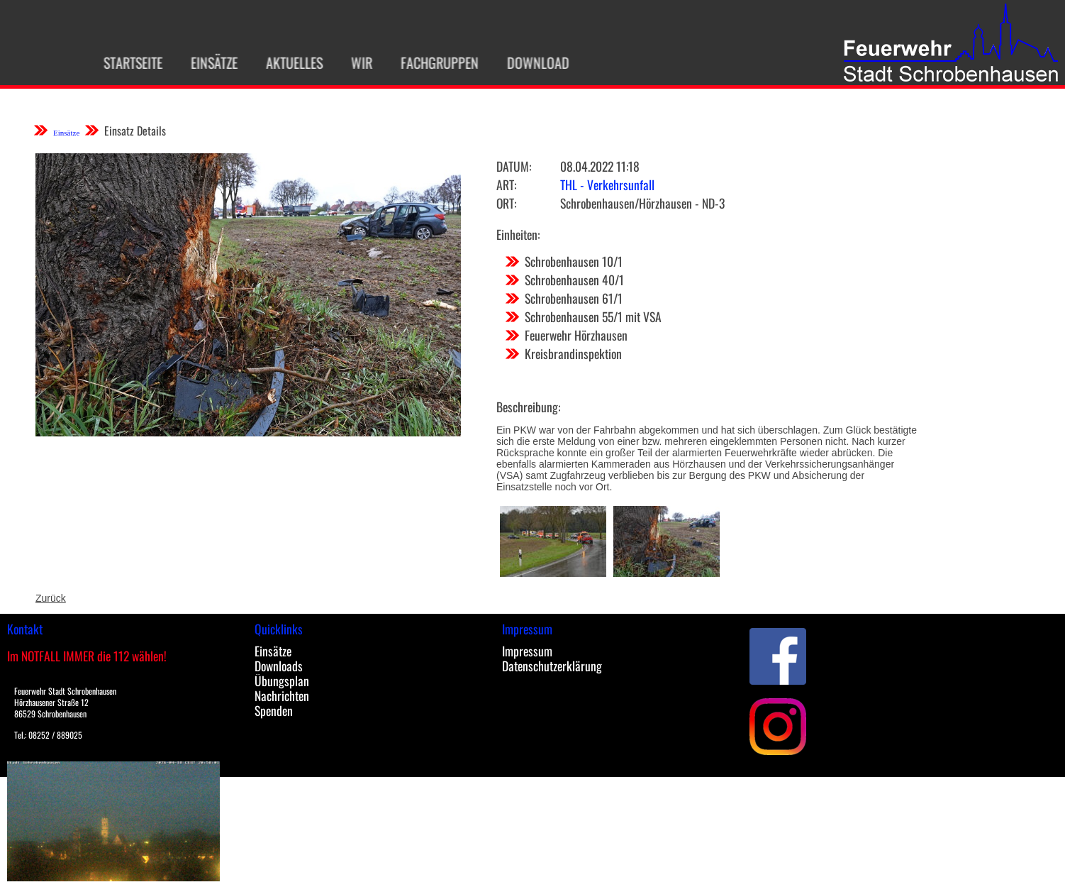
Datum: (513, 166)
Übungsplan (282, 680)
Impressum (527, 650)
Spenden (274, 710)
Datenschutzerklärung (552, 665)
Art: (506, 184)
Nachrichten (282, 695)
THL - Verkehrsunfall (607, 184)
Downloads (279, 665)
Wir (348, 62)
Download (525, 62)
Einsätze (200, 62)
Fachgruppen (426, 62)
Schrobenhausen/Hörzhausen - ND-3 (642, 203)
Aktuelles (280, 62)
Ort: (506, 203)
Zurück (50, 598)
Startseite (119, 62)
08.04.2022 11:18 (600, 166)
